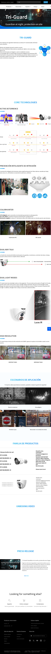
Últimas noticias (7, 634)
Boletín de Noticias (35, 627)
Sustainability (7, 643)
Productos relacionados (10, 620)
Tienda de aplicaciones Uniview (37, 623)
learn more (26, 575)
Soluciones (18, 6)
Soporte (27, 6)
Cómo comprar (34, 625)
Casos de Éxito (7, 636)
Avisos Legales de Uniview (34, 651)
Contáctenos (19, 634)
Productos (8, 6)
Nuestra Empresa (21, 631)
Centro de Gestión (20, 638)
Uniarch (5, 623)
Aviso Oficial (27, 651)
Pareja (35, 6)
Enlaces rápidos (35, 620)
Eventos (5, 638)
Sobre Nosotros (43, 7)
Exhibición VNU (7, 625)
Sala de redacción (8, 631)
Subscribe (31, 631)
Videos (5, 641)
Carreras (18, 636)
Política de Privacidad (35, 651)
